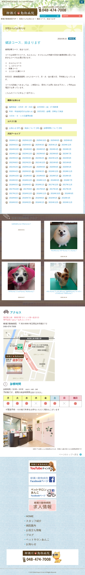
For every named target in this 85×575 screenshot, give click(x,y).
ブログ (30, 534)
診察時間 (65, 16)
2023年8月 (54, 154)
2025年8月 (55, 140)
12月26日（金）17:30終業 (47, 107)
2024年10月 (14, 149)
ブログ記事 (17, 93)
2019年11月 (67, 171)
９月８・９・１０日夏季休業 (21, 116)
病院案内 (31, 525)
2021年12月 (40, 162)
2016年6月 (39, 198)
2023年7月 (67, 154)
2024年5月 (40, 149)
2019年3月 (13, 180)
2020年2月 (39, 171)
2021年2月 (13, 167)
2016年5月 (53, 198)
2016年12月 (27, 193)
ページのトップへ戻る (68, 454)
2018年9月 (55, 180)
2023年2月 (39, 158)
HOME (30, 516)
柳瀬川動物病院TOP (8, 19)
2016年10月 (55, 193)
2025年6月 (68, 140)
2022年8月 (13, 162)
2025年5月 (13, 145)
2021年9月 (54, 162)
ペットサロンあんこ (37, 539)
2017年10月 (14, 189)
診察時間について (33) (53, 128)
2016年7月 (26, 198)
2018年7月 (68, 180)
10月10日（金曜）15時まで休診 (50, 111)
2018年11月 (41, 180)
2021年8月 (67, 162)
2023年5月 (13, 158)
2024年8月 (27, 149)
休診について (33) (32, 128)
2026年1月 (13, 140)
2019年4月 (67, 176)
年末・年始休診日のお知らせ (21, 111)
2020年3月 (26, 171)
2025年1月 (53, 145)
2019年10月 (14, 176)
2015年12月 (53, 202)
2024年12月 (66, 145)
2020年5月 (67, 167)
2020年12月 (27, 167)
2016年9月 (69, 193)
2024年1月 (13, 154)
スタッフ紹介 (33, 520)
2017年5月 (40, 189)
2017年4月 (54, 189)
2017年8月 (27, 189)
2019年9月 (27, 176)
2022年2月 (26, 162)
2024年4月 (54, 149)
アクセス (43, 16)
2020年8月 (54, 167)
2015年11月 (67, 202)
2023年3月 (26, 158)
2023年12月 (27, 154)
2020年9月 (40, 167)
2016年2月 (26, 202)
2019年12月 (53, 171)
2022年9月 (67, 158)
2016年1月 (39, 202)
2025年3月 (39, 145)
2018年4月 (26, 185)
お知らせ (31, 544)
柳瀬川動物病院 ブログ (24, 218)
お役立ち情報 (33, 530)
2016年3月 (13, 202)
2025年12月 (27, 140)
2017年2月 (67, 189)
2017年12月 (53, 185)
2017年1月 (13, 193)
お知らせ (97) (14, 128)
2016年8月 (13, 198)
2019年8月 (40, 176)
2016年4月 (66, 198)
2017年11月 (67, 185)
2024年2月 (67, 149)
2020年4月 (13, 171)
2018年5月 (13, 185)
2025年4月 (26, 145)
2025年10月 (41, 140)
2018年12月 (27, 180)
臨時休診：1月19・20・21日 (20, 107)
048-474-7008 (9, 326)
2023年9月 (40, 154)
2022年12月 (53, 158)
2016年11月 (41, 193)
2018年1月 (39, 185)
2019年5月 (54, 176)
